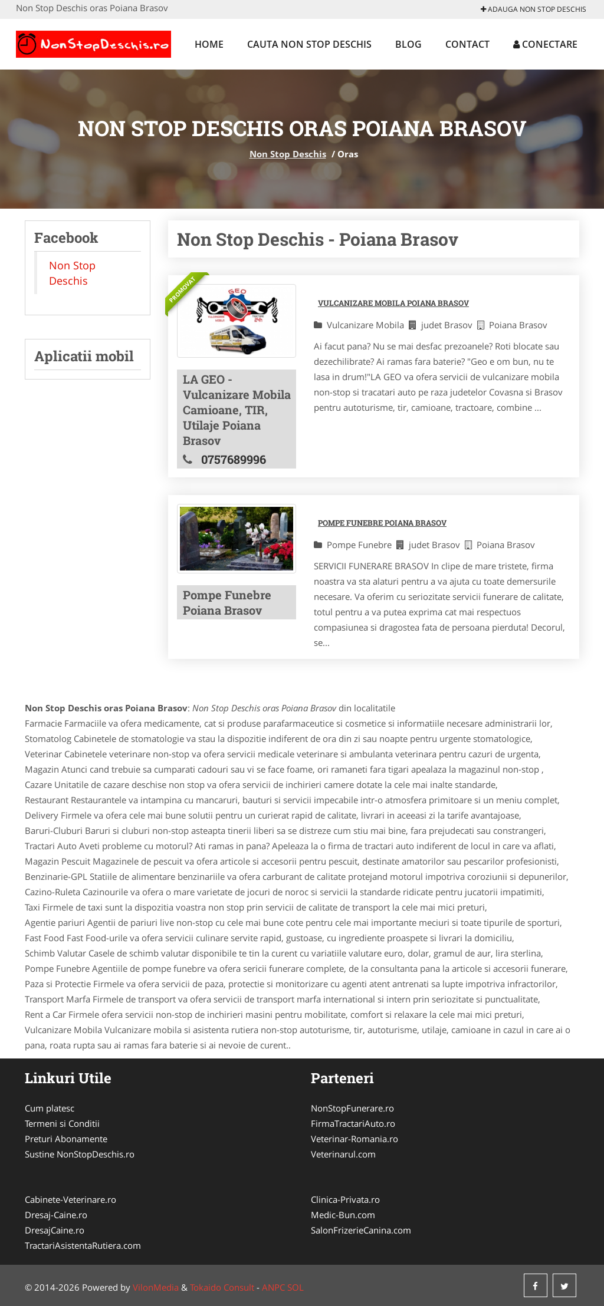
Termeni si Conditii (62, 1123)
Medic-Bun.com (343, 1215)
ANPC (273, 1287)
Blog (408, 44)
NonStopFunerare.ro (352, 1108)
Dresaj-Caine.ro (56, 1215)
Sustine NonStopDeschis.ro (79, 1154)
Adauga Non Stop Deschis (533, 9)
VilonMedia (156, 1287)
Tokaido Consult (222, 1287)
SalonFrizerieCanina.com (361, 1230)
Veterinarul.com (343, 1154)
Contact (467, 44)
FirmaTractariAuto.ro (353, 1123)
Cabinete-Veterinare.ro (70, 1199)
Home (209, 44)
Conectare (545, 44)
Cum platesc (49, 1108)
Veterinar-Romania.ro (354, 1139)
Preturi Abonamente (66, 1139)
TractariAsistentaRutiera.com (83, 1245)
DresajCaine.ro (54, 1230)
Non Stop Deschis (288, 154)
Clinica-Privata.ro (345, 1199)
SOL (295, 1287)
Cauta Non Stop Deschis (309, 44)
